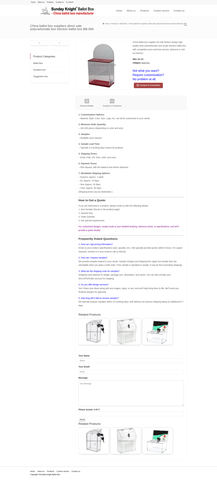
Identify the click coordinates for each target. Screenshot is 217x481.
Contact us (60, 2)
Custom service (161, 10)
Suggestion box (40, 76)
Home (33, 2)
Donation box (39, 70)
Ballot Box (146, 63)
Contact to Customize (150, 85)
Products (50, 2)
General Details (87, 103)
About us (41, 2)
